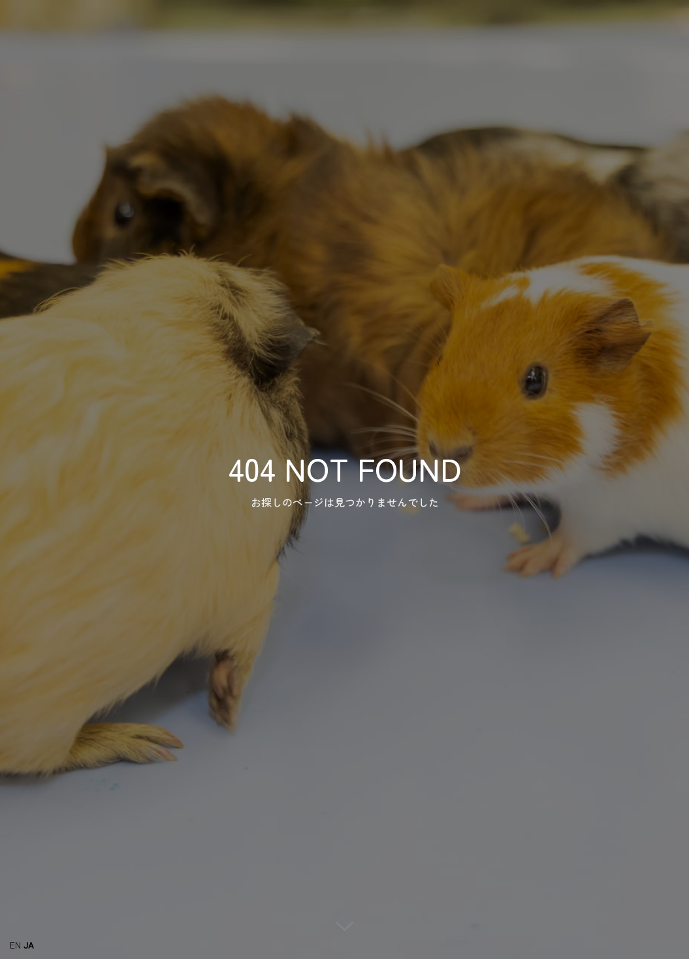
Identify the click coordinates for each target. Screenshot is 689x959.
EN (15, 944)
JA (29, 944)
